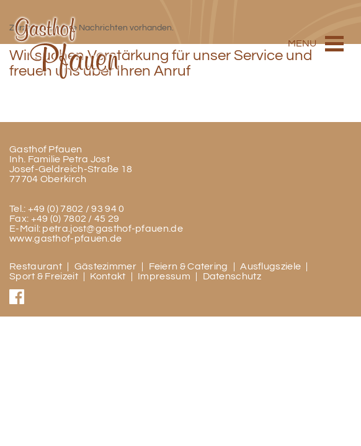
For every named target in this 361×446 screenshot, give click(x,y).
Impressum (164, 276)
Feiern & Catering (188, 266)
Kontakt (107, 276)
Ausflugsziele (270, 266)
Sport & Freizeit (43, 276)
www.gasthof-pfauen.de (65, 238)
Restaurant (35, 266)
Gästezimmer (105, 266)
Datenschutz (232, 276)
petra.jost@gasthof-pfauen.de (112, 229)
